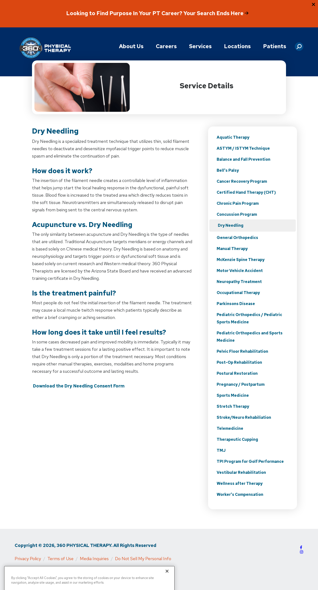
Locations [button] (237, 46)
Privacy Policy (28, 558)
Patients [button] (274, 46)
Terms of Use (60, 558)
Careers (166, 46)
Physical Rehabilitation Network (122, 570)
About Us (131, 46)
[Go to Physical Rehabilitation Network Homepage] (45, 48)
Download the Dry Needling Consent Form (79, 386)
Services (200, 46)
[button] (299, 44)
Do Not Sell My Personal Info (143, 558)
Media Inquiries (94, 558)
